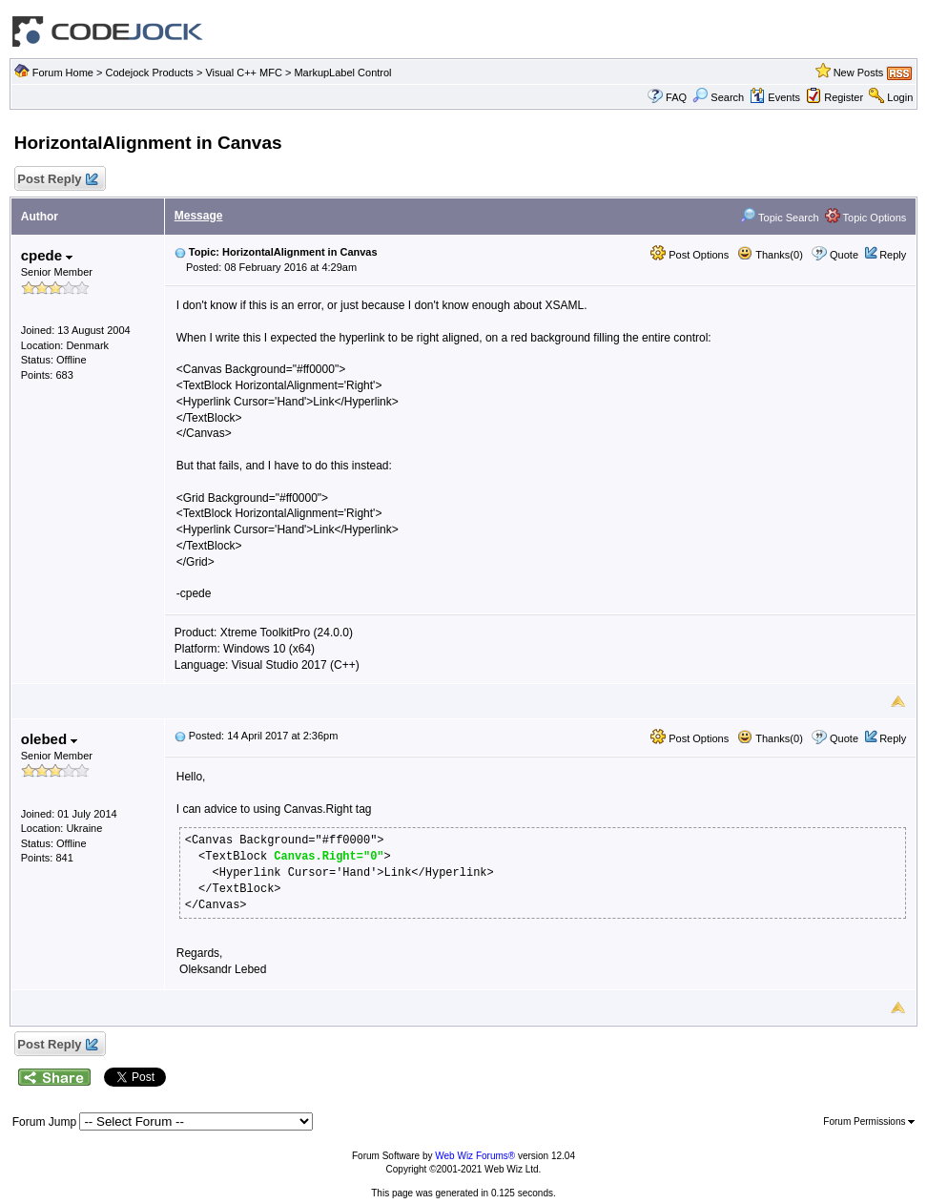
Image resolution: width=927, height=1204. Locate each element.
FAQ (676, 97)
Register (843, 97)
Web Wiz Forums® (475, 1156)
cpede (47, 255)
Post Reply (57, 180)
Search (718, 97)
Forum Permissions (869, 1121)
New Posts (859, 72)
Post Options (689, 254)
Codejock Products (150, 72)
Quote (844, 254)
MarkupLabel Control (342, 72)
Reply (892, 254)
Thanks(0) (769, 254)
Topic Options (866, 217)
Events (775, 97)
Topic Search (779, 217)
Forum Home (62, 72)
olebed (49, 739)
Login (900, 97)
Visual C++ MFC (243, 72)
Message (199, 215)
